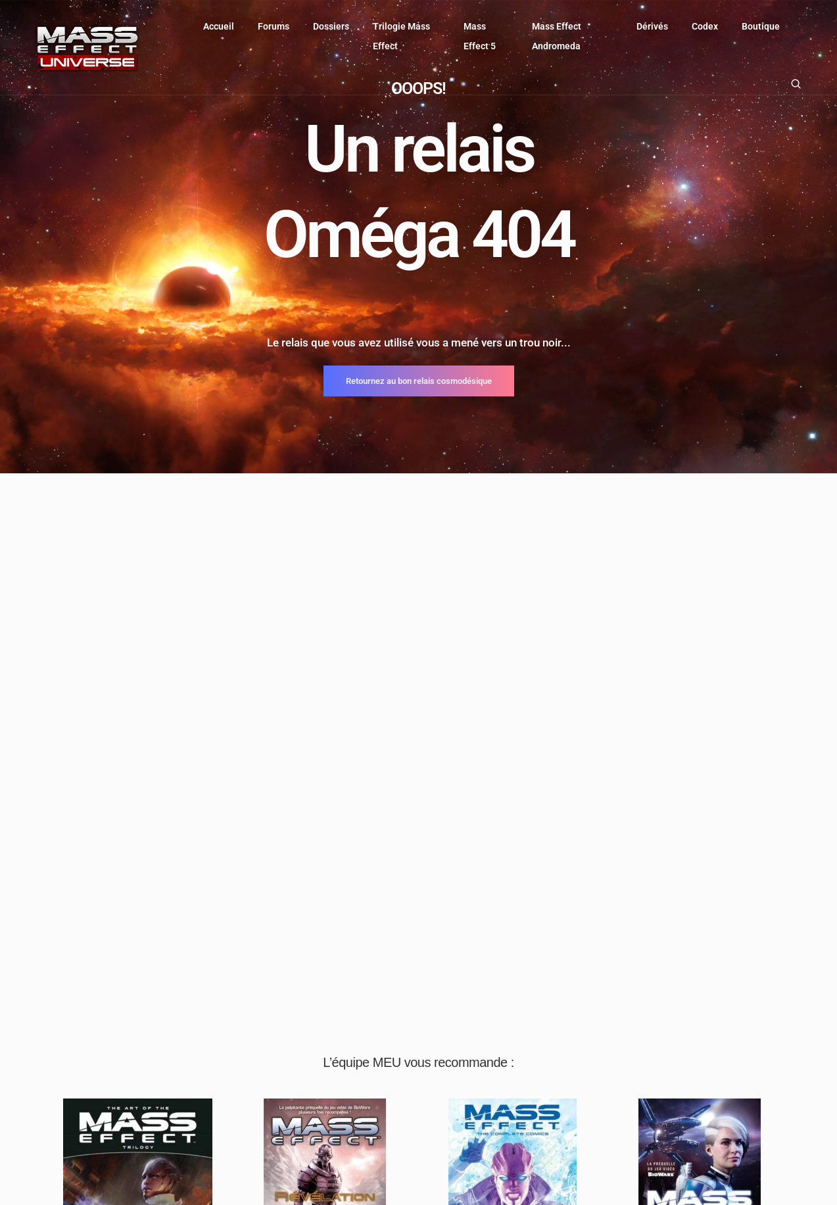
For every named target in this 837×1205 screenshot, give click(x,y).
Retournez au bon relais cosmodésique (419, 381)
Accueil (218, 26)
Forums (273, 26)
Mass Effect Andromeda (556, 36)
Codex (705, 26)
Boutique (761, 26)
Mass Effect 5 (480, 36)
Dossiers (331, 26)
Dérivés (652, 26)
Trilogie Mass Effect (401, 36)
